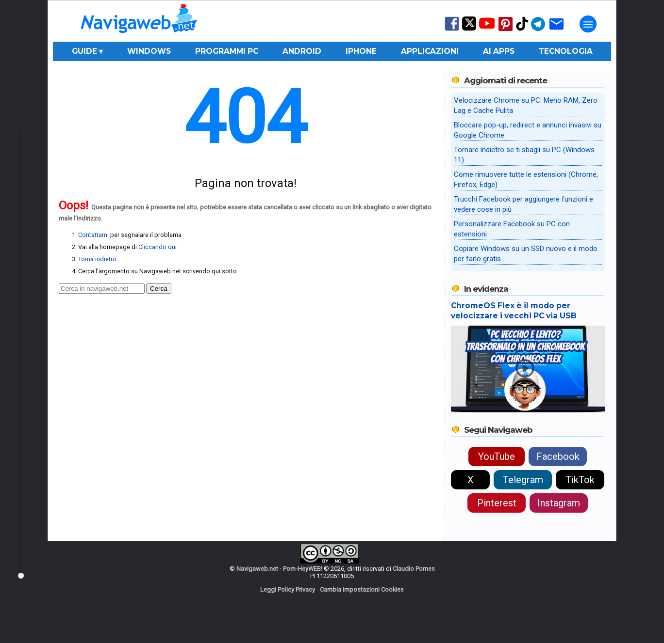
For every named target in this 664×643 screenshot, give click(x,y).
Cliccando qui (157, 247)
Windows (149, 51)
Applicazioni (430, 51)
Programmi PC (226, 51)
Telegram (523, 480)
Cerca (158, 288)
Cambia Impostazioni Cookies (362, 589)
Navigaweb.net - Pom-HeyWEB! (279, 568)
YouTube (496, 456)
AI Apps (499, 51)
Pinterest (496, 503)
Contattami (93, 234)
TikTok (580, 480)
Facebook (558, 456)
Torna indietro (97, 259)
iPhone (361, 51)
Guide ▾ (87, 51)
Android (301, 51)
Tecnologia (566, 51)
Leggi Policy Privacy (287, 589)
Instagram (558, 503)
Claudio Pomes (414, 568)
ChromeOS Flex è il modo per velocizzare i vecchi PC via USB (514, 310)
